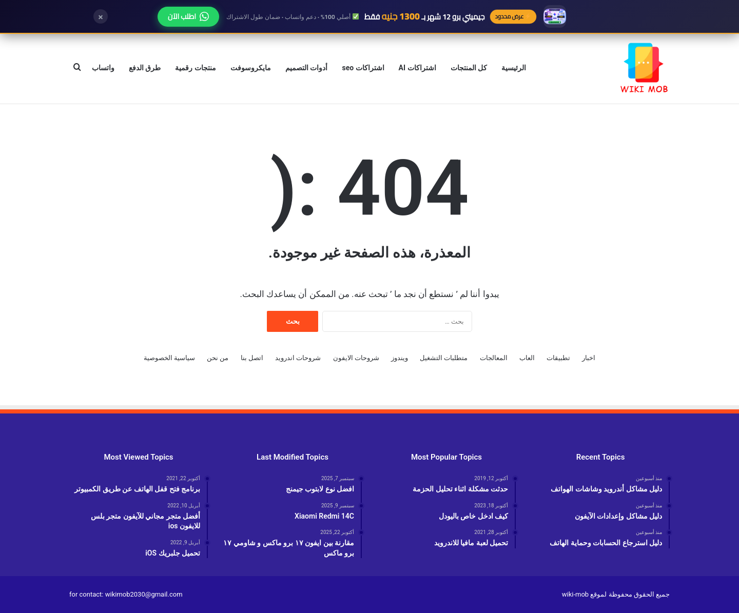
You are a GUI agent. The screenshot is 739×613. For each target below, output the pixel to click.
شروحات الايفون (356, 358)
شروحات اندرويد (298, 358)
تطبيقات (558, 358)
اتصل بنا (252, 358)
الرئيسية (513, 68)
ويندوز (399, 358)
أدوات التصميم (306, 68)
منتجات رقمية (195, 68)
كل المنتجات (469, 68)
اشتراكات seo (363, 68)
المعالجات (494, 358)
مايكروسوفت (250, 68)
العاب (527, 358)
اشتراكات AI (417, 68)
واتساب (103, 68)
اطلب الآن (188, 16)
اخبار (588, 358)
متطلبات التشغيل (444, 358)
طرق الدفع (145, 68)
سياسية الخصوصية (169, 358)
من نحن (217, 358)
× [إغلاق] (100, 16)
